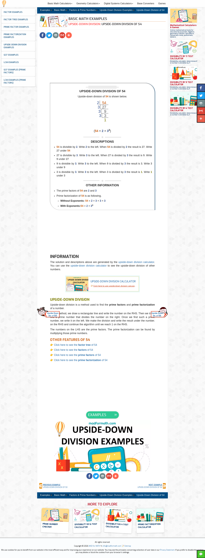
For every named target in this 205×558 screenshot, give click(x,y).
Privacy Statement (167, 550)
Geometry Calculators (88, 3)
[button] (43, 35)
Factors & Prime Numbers (82, 10)
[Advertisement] (102, 61)
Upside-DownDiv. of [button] (52, 314)
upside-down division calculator (136, 262)
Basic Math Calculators (60, 3)
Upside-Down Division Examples (116, 10)
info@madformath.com (111, 546)
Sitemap (127, 546)
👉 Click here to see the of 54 (73, 344)
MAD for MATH (94, 546)
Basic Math (59, 10)
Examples (45, 10)
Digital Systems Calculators (118, 3)
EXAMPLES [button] (97, 414)
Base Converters (145, 3)
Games (162, 3)
